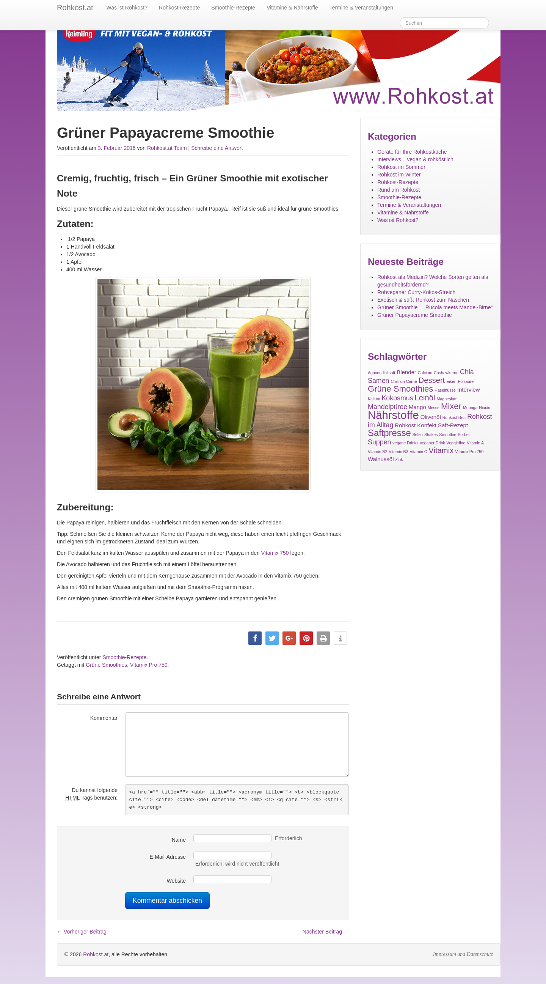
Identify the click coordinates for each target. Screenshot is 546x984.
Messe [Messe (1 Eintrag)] (433, 407)
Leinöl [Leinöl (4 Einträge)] (425, 398)
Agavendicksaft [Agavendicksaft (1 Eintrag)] (381, 372)
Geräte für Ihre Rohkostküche (412, 152)
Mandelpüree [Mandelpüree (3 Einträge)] (387, 407)
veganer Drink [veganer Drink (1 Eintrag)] (432, 443)
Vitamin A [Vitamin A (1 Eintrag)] (475, 443)
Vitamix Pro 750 (149, 665)
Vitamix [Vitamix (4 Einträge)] (440, 450)
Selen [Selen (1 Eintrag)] (418, 434)
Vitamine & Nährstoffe (292, 8)
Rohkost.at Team (167, 148)
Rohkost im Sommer (401, 167)
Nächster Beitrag (326, 932)
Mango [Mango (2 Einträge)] (417, 407)
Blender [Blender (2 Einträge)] (406, 372)
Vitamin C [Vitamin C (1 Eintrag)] (418, 451)
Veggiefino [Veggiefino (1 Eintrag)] (456, 443)
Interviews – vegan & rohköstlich (415, 159)
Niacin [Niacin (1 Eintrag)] (484, 407)
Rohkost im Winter (398, 175)
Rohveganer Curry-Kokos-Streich (416, 292)
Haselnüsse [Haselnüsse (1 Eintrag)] (445, 390)
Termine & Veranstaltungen (361, 8)
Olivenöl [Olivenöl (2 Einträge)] (430, 417)
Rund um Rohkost (398, 190)
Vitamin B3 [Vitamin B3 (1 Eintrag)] (398, 451)
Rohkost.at (95, 954)
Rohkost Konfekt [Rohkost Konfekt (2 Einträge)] (415, 425)
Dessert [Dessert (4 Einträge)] (432, 380)
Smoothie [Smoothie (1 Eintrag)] (447, 434)
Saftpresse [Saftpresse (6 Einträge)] (389, 433)
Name (179, 840)
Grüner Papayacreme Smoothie (414, 315)
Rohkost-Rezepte (179, 8)
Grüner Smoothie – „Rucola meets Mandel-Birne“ (435, 307)
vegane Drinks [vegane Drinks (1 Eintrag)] (405, 443)
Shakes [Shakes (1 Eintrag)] (431, 434)
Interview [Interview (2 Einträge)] (468, 389)
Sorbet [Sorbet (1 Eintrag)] (463, 434)
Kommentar (104, 718)
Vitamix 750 (275, 553)
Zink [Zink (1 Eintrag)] (399, 459)
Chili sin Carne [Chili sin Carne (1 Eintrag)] (404, 381)
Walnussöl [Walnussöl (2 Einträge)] (381, 459)
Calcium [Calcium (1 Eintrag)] (425, 372)
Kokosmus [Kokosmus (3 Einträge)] (397, 398)
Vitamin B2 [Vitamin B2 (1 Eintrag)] (377, 451)
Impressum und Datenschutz (463, 954)
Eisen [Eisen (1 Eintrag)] (451, 381)
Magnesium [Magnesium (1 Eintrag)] (446, 399)
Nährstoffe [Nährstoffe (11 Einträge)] (393, 415)
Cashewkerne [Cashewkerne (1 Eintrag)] (446, 372)
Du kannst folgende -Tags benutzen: (91, 794)
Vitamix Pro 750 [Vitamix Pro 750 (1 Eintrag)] (469, 451)
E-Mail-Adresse (167, 857)
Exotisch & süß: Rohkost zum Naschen (423, 300)
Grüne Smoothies (106, 665)
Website (176, 881)
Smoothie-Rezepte (233, 8)
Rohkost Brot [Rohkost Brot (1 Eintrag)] (454, 417)
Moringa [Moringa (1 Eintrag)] (470, 407)
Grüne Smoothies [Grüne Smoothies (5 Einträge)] (400, 389)
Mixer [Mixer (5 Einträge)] (451, 406)
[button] (255, 638)
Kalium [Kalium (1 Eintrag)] (374, 399)
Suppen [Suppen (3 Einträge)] (379, 442)
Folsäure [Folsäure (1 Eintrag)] (466, 381)
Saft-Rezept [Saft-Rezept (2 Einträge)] (453, 425)
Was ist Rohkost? (127, 8)
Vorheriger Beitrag (82, 932)
